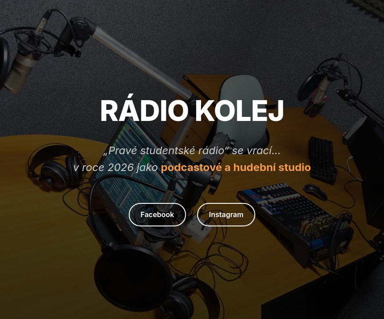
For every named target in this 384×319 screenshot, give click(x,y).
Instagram (226, 214)
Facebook (157, 214)
